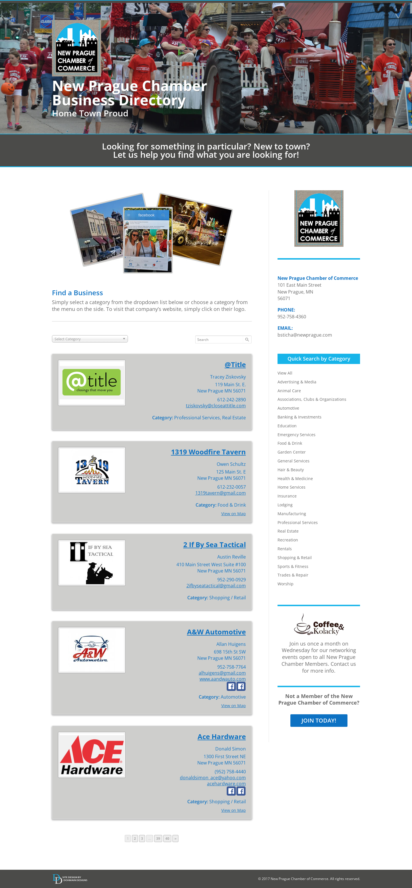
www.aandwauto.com (223, 679)
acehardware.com (226, 783)
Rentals (285, 548)
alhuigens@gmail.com (222, 673)
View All (285, 373)
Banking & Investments (299, 417)
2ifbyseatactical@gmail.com (216, 585)
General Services (293, 461)
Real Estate (288, 531)
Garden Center (292, 452)
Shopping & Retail (295, 557)
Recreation (288, 540)
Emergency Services (296, 434)
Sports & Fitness (293, 566)
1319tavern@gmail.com (220, 493)
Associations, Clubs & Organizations (312, 399)
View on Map (233, 513)
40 (168, 838)
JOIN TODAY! (319, 720)
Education (287, 425)
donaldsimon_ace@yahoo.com (213, 777)
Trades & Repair (293, 575)
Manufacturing (292, 513)
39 (159, 838)
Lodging (285, 504)
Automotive (288, 408)
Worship (286, 583)
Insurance (287, 496)
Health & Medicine (295, 478)
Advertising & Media (297, 382)
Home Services (292, 487)
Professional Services (298, 522)
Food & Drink (290, 443)
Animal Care (289, 390)
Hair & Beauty (291, 469)
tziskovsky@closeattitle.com (216, 405)
